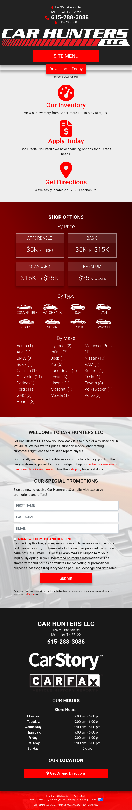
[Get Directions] (66, 179)
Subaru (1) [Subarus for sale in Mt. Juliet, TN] (94, 370)
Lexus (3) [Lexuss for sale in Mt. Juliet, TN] (59, 376)
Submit (66, 578)
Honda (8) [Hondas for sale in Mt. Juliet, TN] (26, 401)
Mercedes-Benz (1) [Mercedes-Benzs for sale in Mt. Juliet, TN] (99, 348)
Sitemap (71, 799)
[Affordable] (40, 245)
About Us (57, 796)
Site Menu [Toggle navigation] (66, 56)
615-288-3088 (70, 17)
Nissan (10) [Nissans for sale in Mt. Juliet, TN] (95, 358)
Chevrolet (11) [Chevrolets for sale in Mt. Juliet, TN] (29, 376)
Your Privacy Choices (90, 799)
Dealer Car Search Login (40, 799)
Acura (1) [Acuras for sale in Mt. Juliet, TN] (25, 345)
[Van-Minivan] (103, 309)
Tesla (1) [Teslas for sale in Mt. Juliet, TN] (92, 376)
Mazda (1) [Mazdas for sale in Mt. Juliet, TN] (60, 395)
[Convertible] (27, 309)
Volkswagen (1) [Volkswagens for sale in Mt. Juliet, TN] (98, 389)
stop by (75, 469)
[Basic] (92, 245)
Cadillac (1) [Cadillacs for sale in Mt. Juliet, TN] (27, 370)
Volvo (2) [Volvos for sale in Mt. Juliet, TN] (92, 395)
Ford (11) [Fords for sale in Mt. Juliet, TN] (25, 389)
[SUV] (78, 309)
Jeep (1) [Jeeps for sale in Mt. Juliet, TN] (58, 358)
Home (48, 796)
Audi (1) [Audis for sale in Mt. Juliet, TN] (24, 352)
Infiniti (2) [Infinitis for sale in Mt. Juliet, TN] (59, 352)
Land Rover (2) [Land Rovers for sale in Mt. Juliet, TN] (64, 370)
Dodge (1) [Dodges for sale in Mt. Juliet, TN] (25, 383)
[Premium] (92, 274)
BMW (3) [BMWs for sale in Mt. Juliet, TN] (24, 358)
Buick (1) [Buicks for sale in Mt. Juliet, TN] (25, 364)
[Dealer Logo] (66, 37)
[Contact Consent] (15, 539)
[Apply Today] (66, 140)
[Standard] (40, 274)
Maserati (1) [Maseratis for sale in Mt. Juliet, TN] (61, 389)
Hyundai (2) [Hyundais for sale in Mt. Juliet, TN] (61, 345)
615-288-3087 (68, 22)
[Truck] (78, 324)
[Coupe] (26, 324)
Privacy (30, 594)
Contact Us (67, 796)
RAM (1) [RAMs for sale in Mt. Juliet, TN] (92, 364)
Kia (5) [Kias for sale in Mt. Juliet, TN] (56, 364)
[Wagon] (103, 324)
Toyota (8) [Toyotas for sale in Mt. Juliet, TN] (94, 383)
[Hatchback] (52, 309)
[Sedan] (52, 324)
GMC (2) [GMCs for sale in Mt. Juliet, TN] (24, 395)
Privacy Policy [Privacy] (80, 796)
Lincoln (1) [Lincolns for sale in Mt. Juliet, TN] (60, 383)
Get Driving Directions (66, 773)
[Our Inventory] (66, 102)
